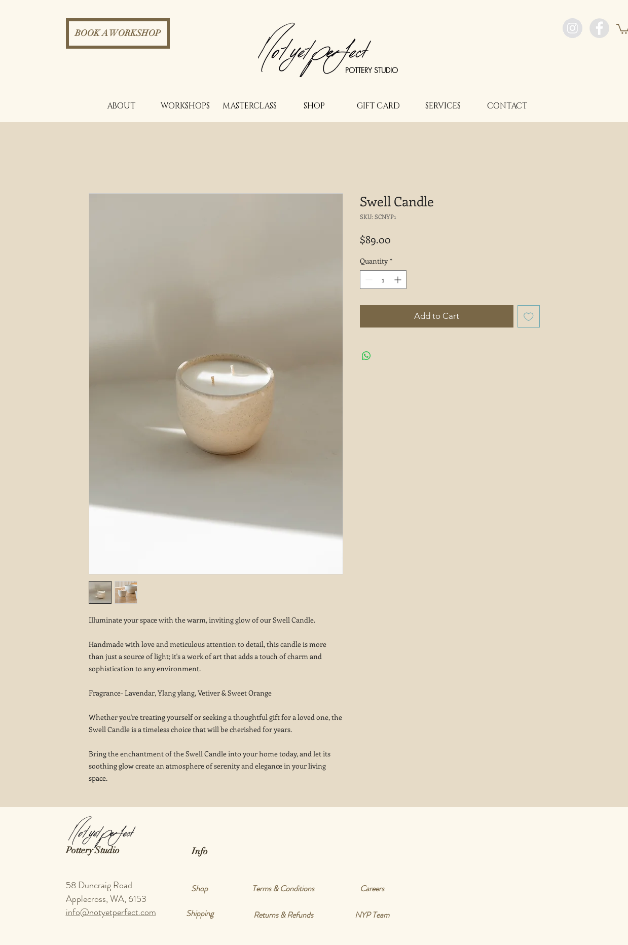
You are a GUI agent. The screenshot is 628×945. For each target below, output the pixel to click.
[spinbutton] (383, 279)
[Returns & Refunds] (283, 915)
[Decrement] (367, 279)
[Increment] (398, 279)
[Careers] (372, 889)
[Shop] (200, 889)
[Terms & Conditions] (283, 889)
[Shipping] (200, 913)
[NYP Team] (372, 915)
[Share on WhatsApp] (366, 356)
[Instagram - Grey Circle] (572, 28)
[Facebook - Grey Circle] (599, 28)
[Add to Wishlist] (529, 316)
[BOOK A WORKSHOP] (118, 33)
